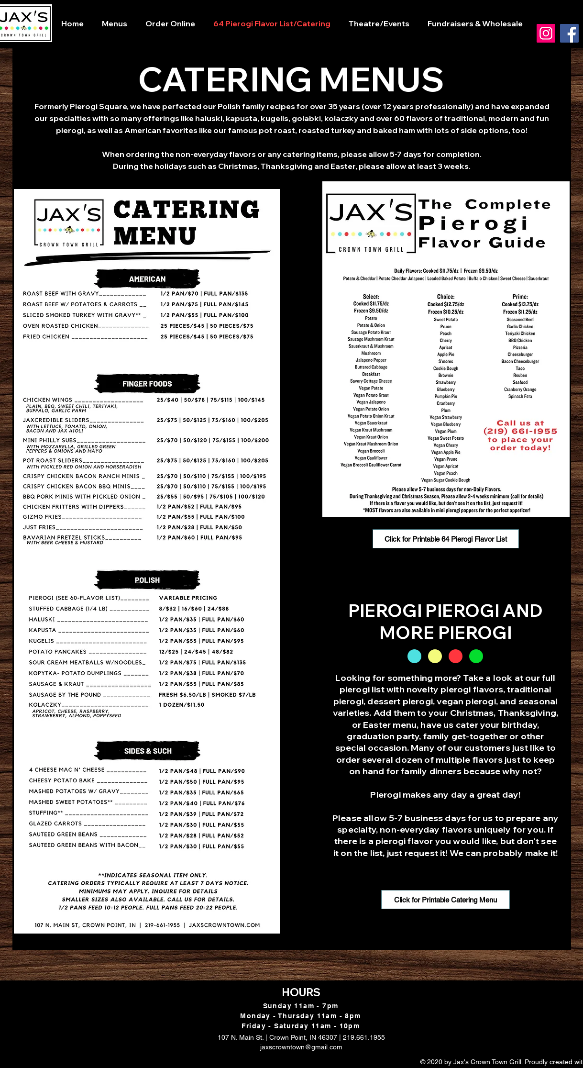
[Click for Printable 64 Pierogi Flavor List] (446, 538)
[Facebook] (569, 33)
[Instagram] (546, 33)
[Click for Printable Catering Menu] (445, 899)
